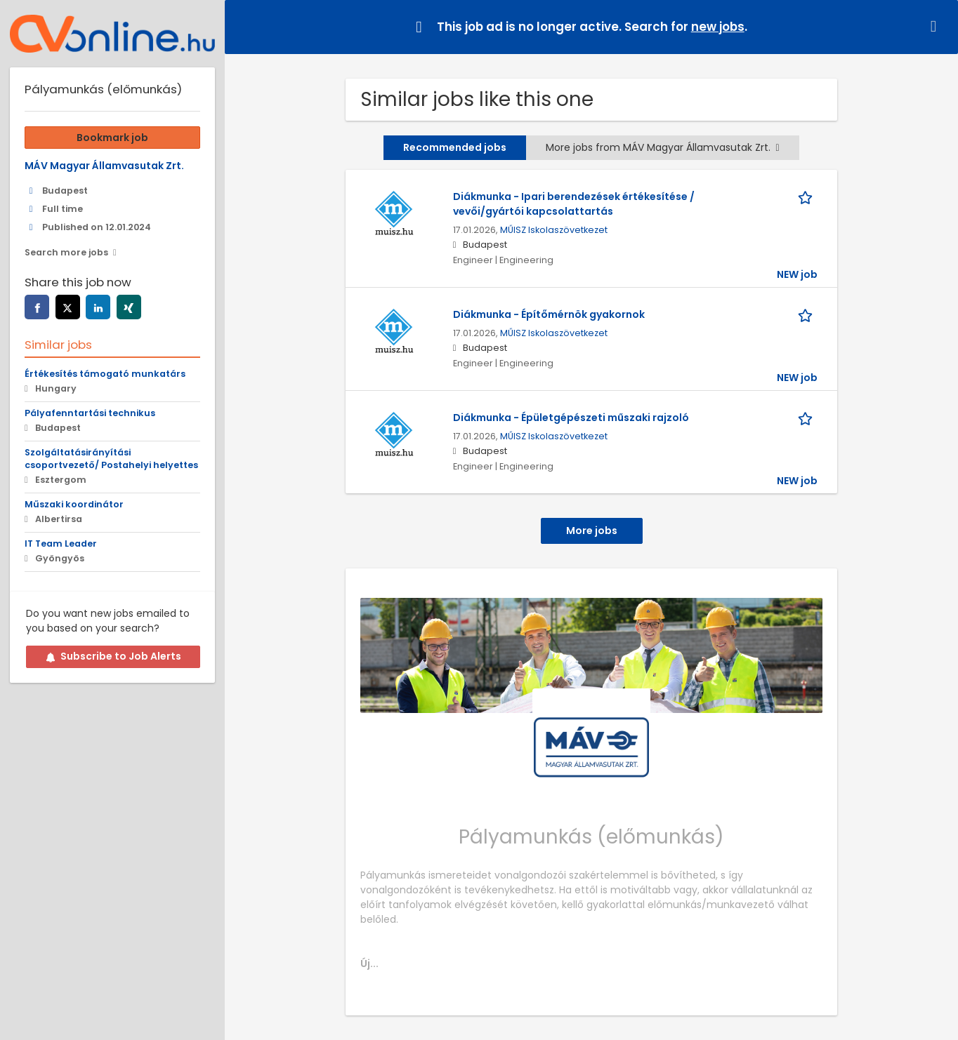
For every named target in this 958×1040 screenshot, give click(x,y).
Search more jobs (66, 252)
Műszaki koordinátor (74, 504)
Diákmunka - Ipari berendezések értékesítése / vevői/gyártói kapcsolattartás (574, 203)
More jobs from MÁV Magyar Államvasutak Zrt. (662, 147)
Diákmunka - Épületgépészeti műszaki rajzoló (571, 418)
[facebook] (37, 307)
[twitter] (67, 307)
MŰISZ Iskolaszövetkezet (554, 230)
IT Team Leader (61, 543)
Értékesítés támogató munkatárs (105, 374)
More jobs (591, 531)
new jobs (717, 26)
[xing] (129, 307)
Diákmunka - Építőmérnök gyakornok (549, 314)
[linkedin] (98, 307)
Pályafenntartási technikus (90, 413)
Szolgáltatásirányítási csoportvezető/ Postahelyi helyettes (111, 459)
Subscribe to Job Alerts (113, 656)
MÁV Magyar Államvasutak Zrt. (104, 166)
